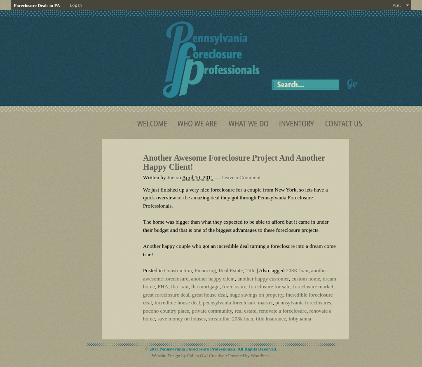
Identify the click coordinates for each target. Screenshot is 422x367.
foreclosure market (313, 286)
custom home (305, 279)
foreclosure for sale (269, 286)
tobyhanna (300, 319)
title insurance (271, 319)
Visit (396, 4)
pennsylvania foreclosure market (238, 302)
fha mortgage (205, 286)
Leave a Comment (240, 177)
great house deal (209, 295)
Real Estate (230, 270)
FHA (162, 286)
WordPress (260, 355)
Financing (205, 270)
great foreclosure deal (166, 295)
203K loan (297, 270)
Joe (170, 177)
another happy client (213, 279)
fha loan (179, 286)
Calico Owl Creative (205, 355)
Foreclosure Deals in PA (37, 5)
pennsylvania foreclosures (303, 302)
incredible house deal (177, 302)
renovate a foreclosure (283, 311)
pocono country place (166, 311)
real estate (245, 311)
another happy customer (262, 279)
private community (212, 311)
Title (251, 270)
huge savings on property (256, 295)
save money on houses (181, 319)
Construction (178, 270)
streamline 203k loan (231, 319)
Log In (76, 4)
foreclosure (234, 286)
